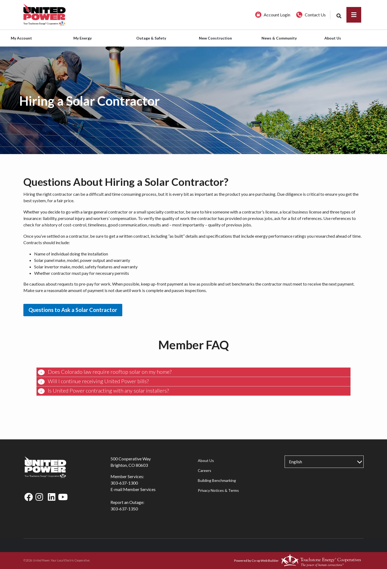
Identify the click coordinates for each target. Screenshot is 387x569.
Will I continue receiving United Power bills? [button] (98, 381)
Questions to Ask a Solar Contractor (72, 310)
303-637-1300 (124, 482)
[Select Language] (324, 462)
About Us (206, 460)
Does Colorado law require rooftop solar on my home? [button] (109, 371)
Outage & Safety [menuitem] (151, 38)
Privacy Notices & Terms (218, 490)
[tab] (193, 372)
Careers (204, 470)
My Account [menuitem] (21, 38)
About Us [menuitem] (332, 38)
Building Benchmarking (217, 480)
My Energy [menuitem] (82, 38)
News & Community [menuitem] (279, 38)
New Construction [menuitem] (215, 38)
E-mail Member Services (133, 489)
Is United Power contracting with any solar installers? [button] (108, 390)
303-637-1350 (124, 508)
